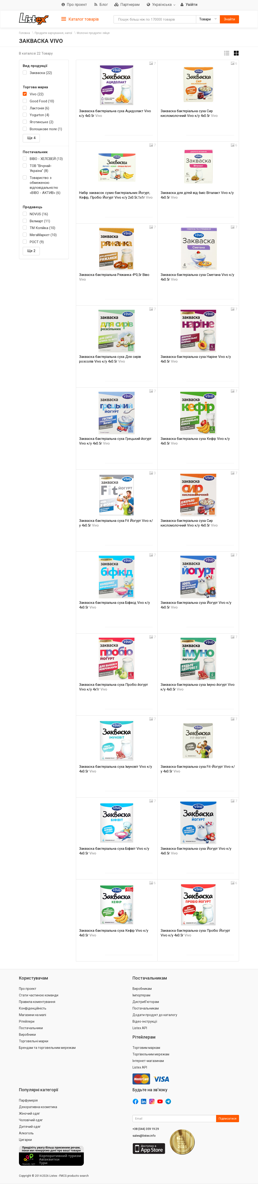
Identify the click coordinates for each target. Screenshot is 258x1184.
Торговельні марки (33, 1041)
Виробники (27, 1034)
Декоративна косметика (38, 1107)
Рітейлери (26, 1021)
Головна (24, 33)
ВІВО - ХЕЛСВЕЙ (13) (46, 159)
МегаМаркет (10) (43, 235)
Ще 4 (31, 138)
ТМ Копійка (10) (42, 228)
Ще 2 (31, 251)
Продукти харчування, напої (53, 33)
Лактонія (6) (39, 108)
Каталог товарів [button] (80, 19)
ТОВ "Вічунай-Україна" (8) (41, 168)
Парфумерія (28, 1100)
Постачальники (31, 1028)
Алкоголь (26, 1133)
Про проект (27, 989)
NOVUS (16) (39, 214)
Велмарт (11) (40, 221)
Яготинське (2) (41, 122)
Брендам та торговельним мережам (47, 1048)
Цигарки (25, 1140)
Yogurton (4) (39, 115)
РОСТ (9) (37, 242)
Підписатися (227, 1118)
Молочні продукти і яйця (93, 33)
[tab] (80, 18)
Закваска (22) (41, 73)
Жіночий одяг (29, 1113)
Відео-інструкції (145, 1021)
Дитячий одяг (30, 1126)
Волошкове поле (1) (46, 129)
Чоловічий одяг (31, 1120)
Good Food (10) (42, 101)
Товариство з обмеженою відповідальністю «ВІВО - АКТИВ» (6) (45, 185)
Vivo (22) (37, 94)
